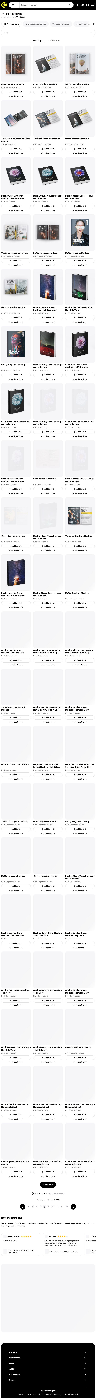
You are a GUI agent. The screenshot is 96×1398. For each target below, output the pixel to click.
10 (53, 1206)
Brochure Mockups (44, 87)
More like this (16, 96)
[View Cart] (78, 5)
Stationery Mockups (8, 144)
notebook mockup (35, 24)
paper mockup (60, 24)
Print (3, 87)
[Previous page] (22, 1207)
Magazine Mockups (13, 87)
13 (67, 1206)
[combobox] (46, 5)
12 (62, 1206)
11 (57, 1206)
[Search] (70, 4)
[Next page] (73, 1207)
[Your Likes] (83, 5)
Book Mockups (11, 202)
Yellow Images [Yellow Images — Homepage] (48, 1391)
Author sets (55, 40)
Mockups (38, 40)
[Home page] (33, 1193)
